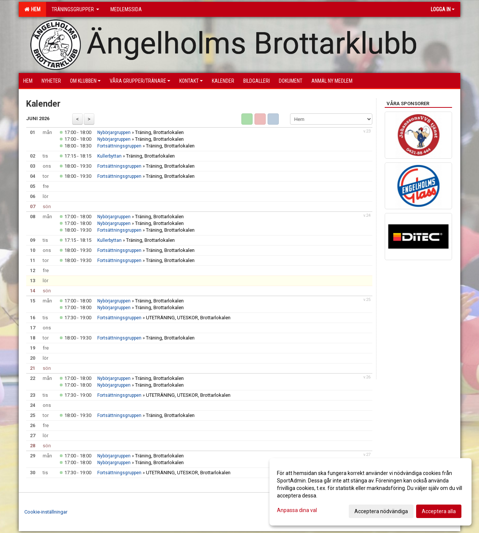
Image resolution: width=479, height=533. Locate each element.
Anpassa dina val (297, 510)
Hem (32, 9)
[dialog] (370, 492)
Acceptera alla (439, 511)
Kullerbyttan (110, 156)
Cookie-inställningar (45, 512)
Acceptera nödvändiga (381, 511)
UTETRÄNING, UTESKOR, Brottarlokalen (188, 317)
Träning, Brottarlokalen (159, 132)
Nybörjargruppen (114, 132)
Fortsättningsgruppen (119, 146)
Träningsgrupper (75, 9)
